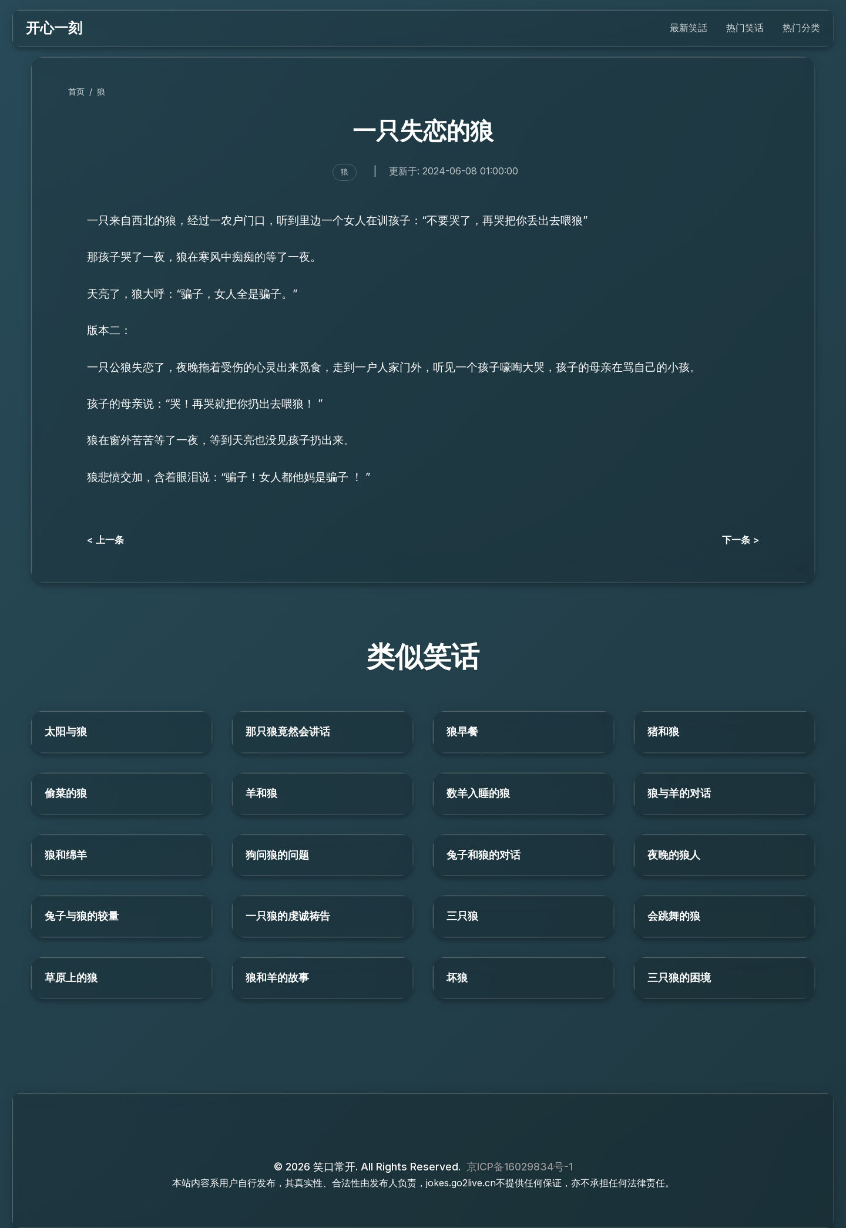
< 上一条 (105, 540)
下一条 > (740, 540)
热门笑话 (745, 27)
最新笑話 (688, 27)
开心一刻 (54, 27)
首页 (76, 91)
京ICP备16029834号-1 (519, 1166)
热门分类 (801, 27)
